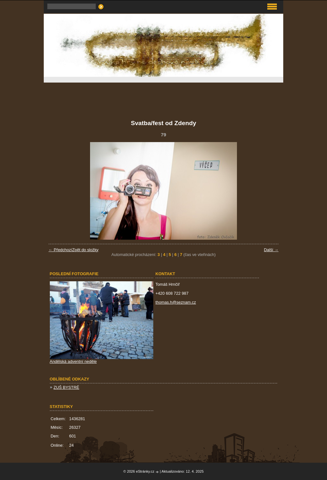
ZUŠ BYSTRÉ (66, 387)
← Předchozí (60, 249)
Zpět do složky (85, 249)
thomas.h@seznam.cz (176, 302)
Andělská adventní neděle (73, 361)
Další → (271, 249)
